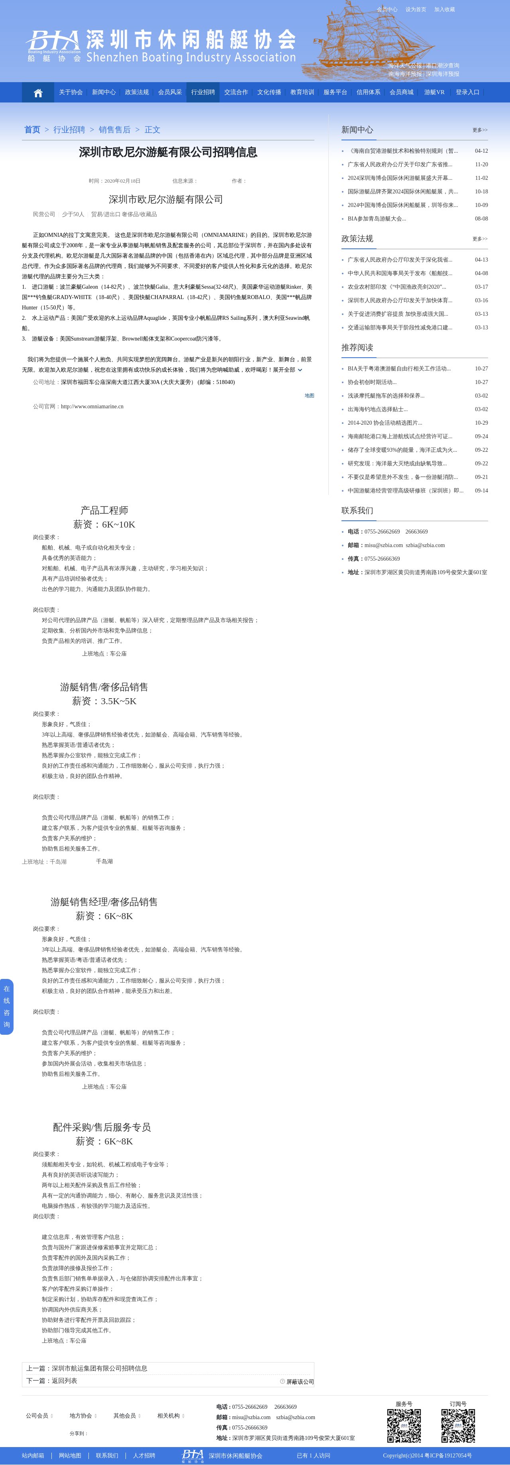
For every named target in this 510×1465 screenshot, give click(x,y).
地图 (309, 395)
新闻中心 (104, 92)
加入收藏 (444, 9)
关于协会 (71, 92)
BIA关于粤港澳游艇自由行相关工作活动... (399, 369)
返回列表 (64, 1380)
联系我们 (357, 510)
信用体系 (369, 92)
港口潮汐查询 (442, 66)
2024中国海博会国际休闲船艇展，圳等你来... (403, 205)
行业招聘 (203, 92)
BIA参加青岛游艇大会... (377, 219)
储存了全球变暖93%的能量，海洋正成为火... (402, 450)
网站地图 (70, 1456)
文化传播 (269, 92)
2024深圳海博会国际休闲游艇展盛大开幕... (400, 178)
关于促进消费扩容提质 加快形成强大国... (398, 314)
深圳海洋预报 (442, 74)
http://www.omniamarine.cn (92, 407)
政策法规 (137, 92)
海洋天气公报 (405, 66)
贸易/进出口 (106, 214)
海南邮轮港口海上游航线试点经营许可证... (400, 436)
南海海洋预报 (405, 74)
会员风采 (170, 92)
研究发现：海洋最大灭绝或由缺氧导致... (397, 464)
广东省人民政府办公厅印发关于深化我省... (400, 260)
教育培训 (302, 92)
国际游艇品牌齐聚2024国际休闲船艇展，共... (403, 192)
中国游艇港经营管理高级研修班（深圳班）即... (406, 491)
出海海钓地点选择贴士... (378, 409)
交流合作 (236, 92)
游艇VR (434, 92)
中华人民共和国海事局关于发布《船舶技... (400, 273)
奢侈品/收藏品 (139, 214)
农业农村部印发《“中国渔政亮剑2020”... (397, 287)
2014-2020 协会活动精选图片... (385, 423)
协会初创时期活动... (372, 382)
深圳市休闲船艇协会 (236, 1456)
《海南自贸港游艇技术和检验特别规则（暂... (403, 151)
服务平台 (335, 92)
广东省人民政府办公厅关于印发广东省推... (400, 164)
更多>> (480, 130)
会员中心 (387, 9)
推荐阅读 (357, 347)
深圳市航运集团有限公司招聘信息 (99, 1368)
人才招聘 (144, 1456)
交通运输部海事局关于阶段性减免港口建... (400, 328)
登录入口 (468, 92)
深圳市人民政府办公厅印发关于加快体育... (400, 300)
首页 (32, 129)
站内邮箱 (33, 1456)
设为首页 (416, 9)
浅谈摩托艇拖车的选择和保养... (386, 396)
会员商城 (402, 92)
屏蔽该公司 (300, 1382)
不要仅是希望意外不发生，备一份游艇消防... (403, 477)
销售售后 (115, 129)
